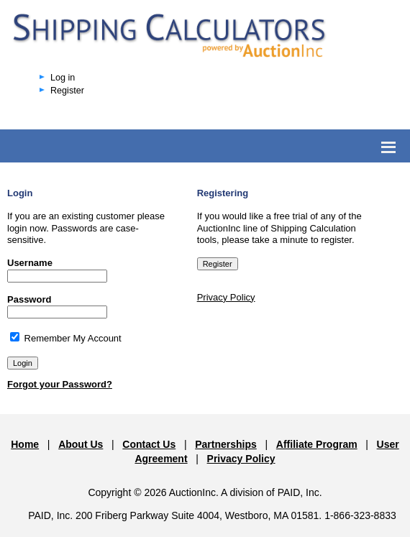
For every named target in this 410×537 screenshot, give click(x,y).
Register (67, 91)
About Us (80, 444)
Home (25, 444)
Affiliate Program (316, 444)
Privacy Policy (226, 297)
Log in (62, 78)
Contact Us (149, 444)
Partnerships (226, 444)
